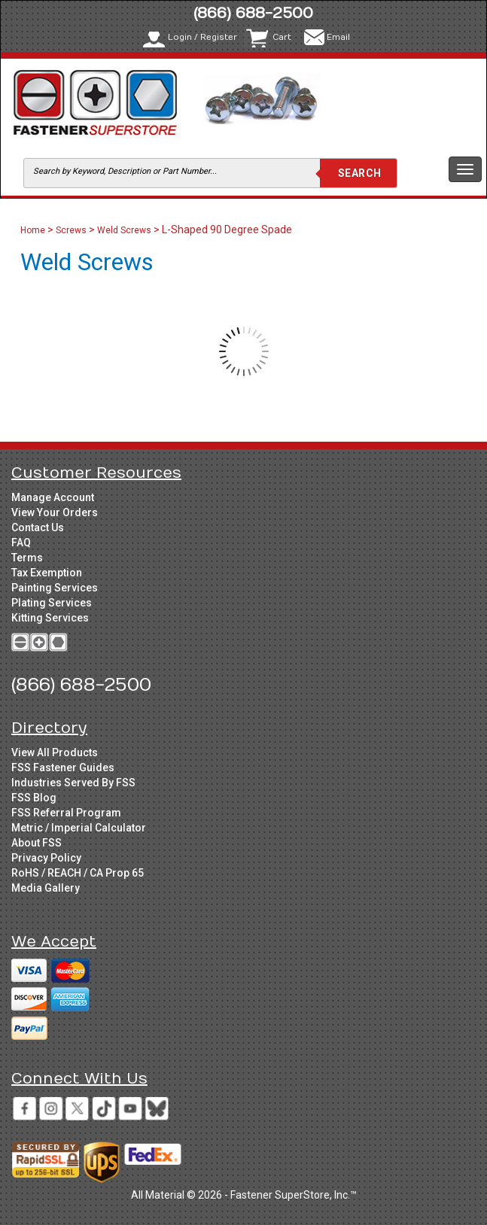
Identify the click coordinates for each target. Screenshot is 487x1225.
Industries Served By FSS (73, 783)
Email (338, 37)
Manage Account (52, 497)
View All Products (54, 752)
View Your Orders (54, 512)
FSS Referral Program (66, 813)
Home (33, 230)
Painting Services (54, 588)
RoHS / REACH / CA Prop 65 (77, 873)
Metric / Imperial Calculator (78, 828)
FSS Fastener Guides (62, 767)
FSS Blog (33, 798)
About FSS (36, 843)
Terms (27, 558)
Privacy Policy (46, 858)
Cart (281, 37)
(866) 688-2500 (253, 13)
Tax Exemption (46, 573)
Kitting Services (50, 618)
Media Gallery (45, 888)
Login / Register (202, 37)
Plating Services (51, 603)
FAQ (21, 543)
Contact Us (37, 527)
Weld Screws (124, 230)
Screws (71, 230)
